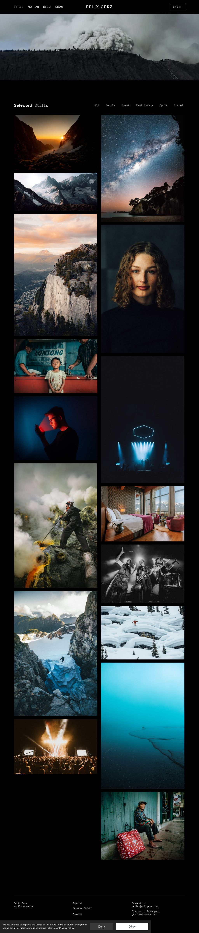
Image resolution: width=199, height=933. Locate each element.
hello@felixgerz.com (145, 906)
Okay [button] (132, 926)
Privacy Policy (66, 928)
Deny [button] (101, 926)
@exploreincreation (144, 914)
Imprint (77, 903)
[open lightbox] (56, 142)
